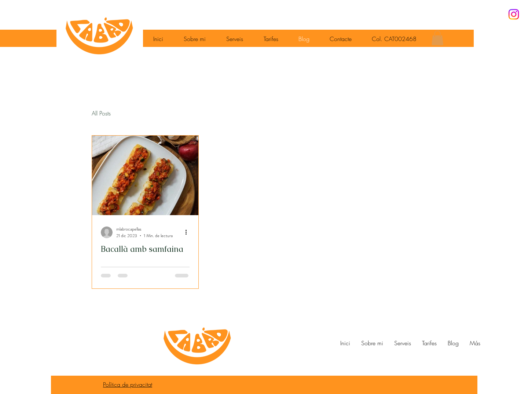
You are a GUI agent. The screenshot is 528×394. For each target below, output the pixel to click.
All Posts (101, 113)
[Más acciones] (188, 232)
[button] (437, 37)
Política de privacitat (127, 384)
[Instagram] (514, 14)
